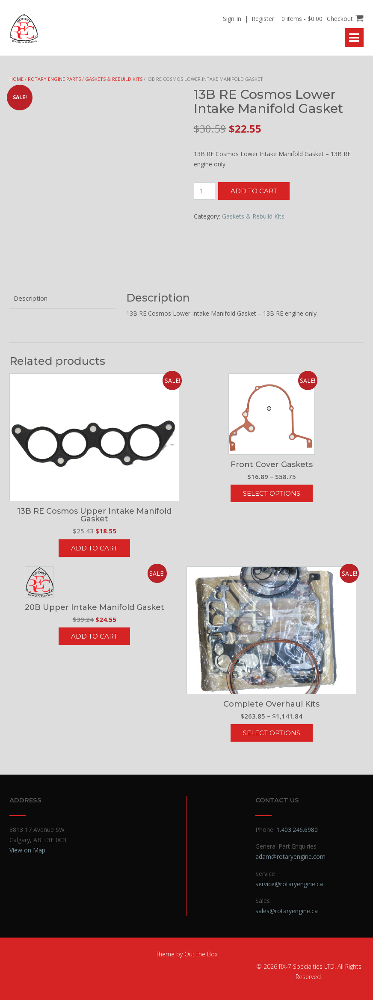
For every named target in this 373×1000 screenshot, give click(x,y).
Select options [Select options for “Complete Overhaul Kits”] (271, 733)
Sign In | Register (248, 19)
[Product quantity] (205, 191)
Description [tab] (30, 298)
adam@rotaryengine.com (290, 856)
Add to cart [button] (94, 548)
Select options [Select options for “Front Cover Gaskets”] (271, 493)
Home (16, 79)
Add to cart (254, 191)
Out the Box (201, 954)
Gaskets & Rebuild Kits (113, 79)
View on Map (27, 850)
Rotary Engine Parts (54, 79)
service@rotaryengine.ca (289, 884)
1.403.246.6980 (297, 829)
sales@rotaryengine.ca (286, 911)
